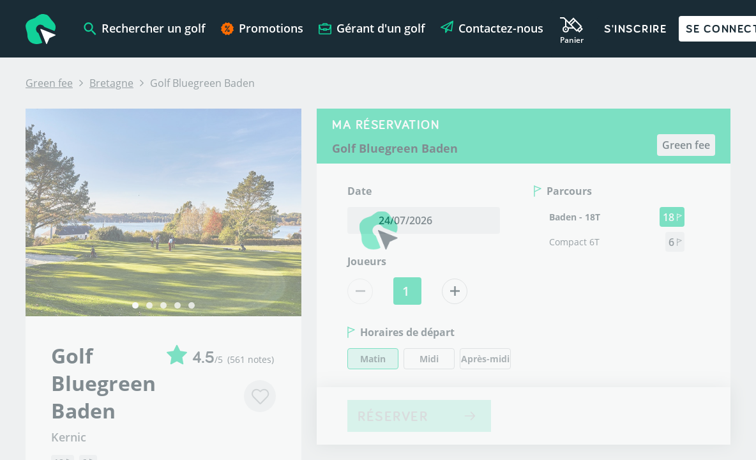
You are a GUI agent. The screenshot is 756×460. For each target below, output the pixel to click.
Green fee (49, 83)
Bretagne (111, 83)
